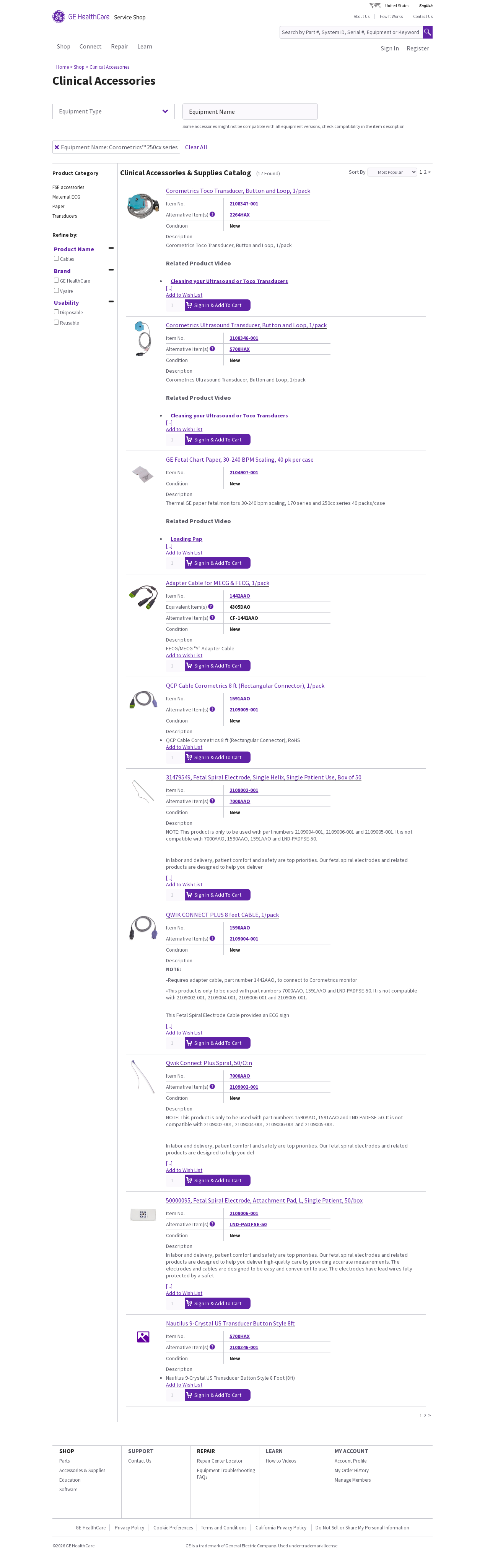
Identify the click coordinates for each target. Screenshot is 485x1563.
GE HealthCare (91, 1527)
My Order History (352, 1470)
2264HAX (239, 214)
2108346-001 (243, 338)
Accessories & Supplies (82, 1470)
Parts (64, 1461)
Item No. (175, 203)
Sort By (357, 171)
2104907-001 (243, 472)
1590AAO (239, 927)
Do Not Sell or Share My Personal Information (362, 1527)
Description (179, 236)
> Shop (77, 67)
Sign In (390, 48)
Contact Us (423, 16)
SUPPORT (141, 1451)
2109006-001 (243, 1213)
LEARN (274, 1451)
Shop (63, 46)
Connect (91, 46)
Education (70, 1480)
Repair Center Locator (219, 1461)
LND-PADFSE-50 (248, 1224)
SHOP (66, 1451)
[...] (169, 287)
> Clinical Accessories (107, 67)
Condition (177, 225)
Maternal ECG (66, 197)
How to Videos (281, 1461)
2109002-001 (243, 790)
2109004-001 (243, 938)
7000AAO (239, 801)
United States (397, 5)
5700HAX (239, 349)
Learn (144, 46)
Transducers (64, 216)
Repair (119, 46)
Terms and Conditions (223, 1527)
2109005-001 (243, 709)
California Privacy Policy (282, 1527)
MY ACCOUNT (351, 1451)
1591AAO (239, 698)
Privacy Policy (129, 1527)
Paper (58, 206)
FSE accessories (68, 187)
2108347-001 (243, 203)
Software (68, 1489)
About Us (361, 16)
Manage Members (353, 1480)
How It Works (391, 16)
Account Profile (350, 1461)
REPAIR (206, 1451)
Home (62, 67)
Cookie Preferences (173, 1527)
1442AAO (239, 595)
